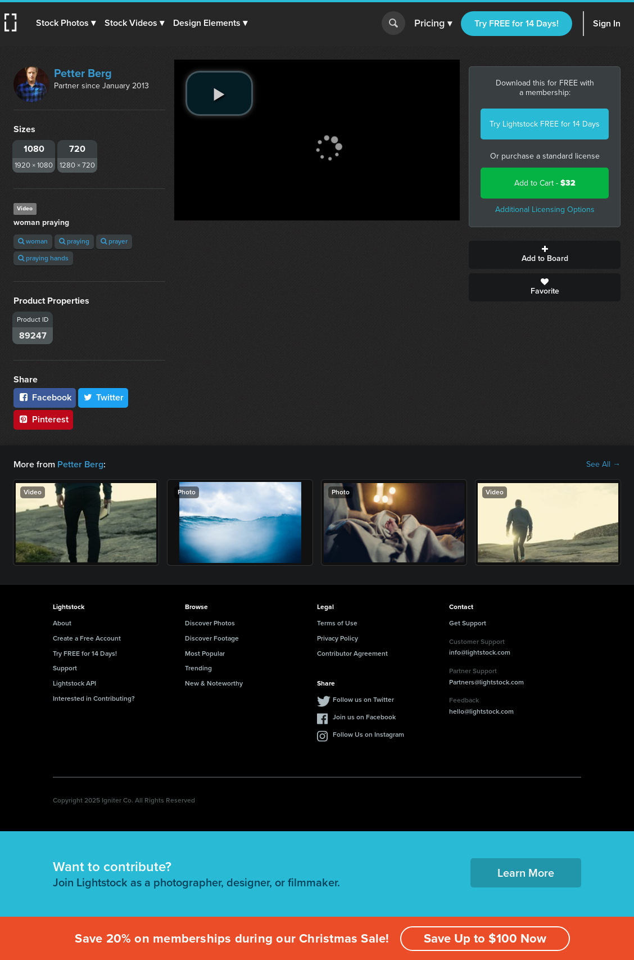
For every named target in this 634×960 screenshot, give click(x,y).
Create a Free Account (87, 638)
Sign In (607, 23)
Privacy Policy (337, 638)
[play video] (219, 93)
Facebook (44, 397)
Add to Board (544, 254)
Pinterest (43, 419)
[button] (66, 23)
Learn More (525, 872)
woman (33, 241)
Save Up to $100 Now (485, 938)
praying (74, 241)
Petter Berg (83, 73)
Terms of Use (337, 623)
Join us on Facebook (364, 717)
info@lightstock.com (479, 652)
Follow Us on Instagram (368, 734)
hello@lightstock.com (481, 711)
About (62, 623)
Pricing (433, 23)
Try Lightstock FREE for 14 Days (545, 124)
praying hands (43, 258)
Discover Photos (210, 623)
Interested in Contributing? (94, 698)
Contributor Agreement (352, 653)
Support (65, 668)
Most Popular (205, 653)
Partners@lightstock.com (486, 682)
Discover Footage (212, 638)
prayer (114, 241)
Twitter (103, 397)
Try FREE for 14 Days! (516, 23)
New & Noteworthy (214, 683)
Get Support (467, 623)
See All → (603, 464)
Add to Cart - (545, 183)
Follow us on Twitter (363, 700)
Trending (198, 668)
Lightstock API (74, 683)
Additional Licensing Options (545, 209)
